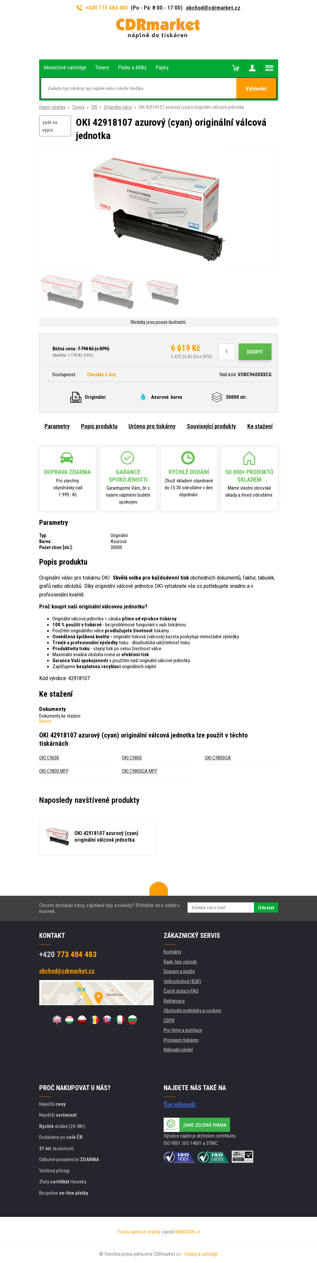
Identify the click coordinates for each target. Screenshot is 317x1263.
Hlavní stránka (52, 107)
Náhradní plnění (178, 1050)
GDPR (169, 1020)
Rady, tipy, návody (180, 962)
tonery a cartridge (201, 1254)
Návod (45, 721)
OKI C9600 (49, 758)
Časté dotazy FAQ (181, 991)
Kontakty (172, 952)
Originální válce (118, 107)
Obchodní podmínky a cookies (192, 1011)
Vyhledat (256, 88)
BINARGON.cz (187, 1231)
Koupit (255, 352)
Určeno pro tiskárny (152, 426)
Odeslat (266, 908)
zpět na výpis (49, 126)
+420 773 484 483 (102, 7)
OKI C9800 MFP (54, 771)
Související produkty (211, 426)
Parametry (57, 426)
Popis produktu (99, 426)
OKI (94, 107)
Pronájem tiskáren (181, 1040)
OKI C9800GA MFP (139, 771)
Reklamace (174, 1001)
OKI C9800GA (218, 758)
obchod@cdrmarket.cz (213, 7)
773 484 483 (68, 954)
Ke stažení (260, 426)
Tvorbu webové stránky (139, 1231)
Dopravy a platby (179, 971)
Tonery (78, 107)
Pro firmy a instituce (183, 1030)
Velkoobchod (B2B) (182, 981)
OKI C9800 (132, 758)
